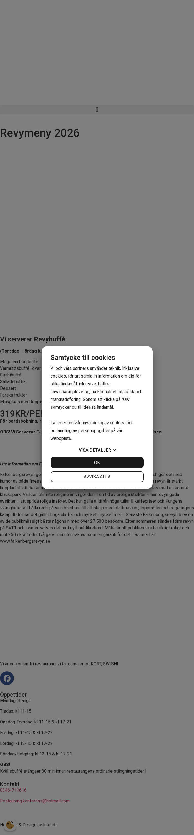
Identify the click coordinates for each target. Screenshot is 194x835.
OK (97, 462)
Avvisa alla (97, 476)
